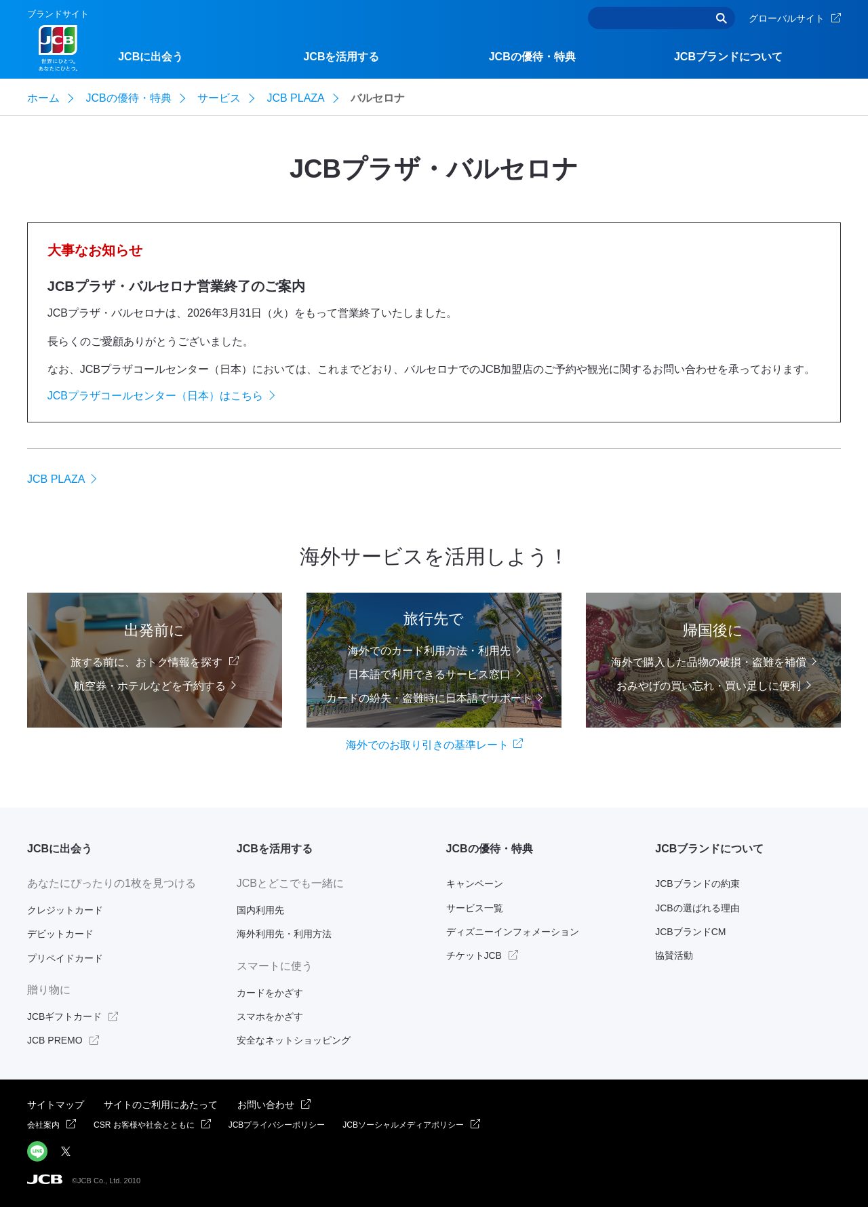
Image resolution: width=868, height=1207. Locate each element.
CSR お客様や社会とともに (144, 1125)
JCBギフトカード (64, 1016)
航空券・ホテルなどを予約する (150, 686)
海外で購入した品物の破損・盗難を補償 (708, 662)
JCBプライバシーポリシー (277, 1125)
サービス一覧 (474, 908)
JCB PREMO (55, 1040)
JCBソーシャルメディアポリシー (403, 1125)
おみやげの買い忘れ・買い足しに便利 (708, 686)
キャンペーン (474, 883)
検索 (721, 18)
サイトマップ (55, 1104)
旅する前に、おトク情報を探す (146, 662)
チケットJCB (474, 955)
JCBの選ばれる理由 (697, 908)
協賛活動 (674, 955)
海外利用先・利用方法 (284, 933)
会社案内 (43, 1125)
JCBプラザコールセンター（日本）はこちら (155, 395)
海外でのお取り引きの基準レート (427, 745)
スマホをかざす (270, 1016)
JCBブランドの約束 (697, 883)
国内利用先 (260, 910)
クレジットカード (65, 910)
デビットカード (60, 933)
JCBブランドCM (690, 931)
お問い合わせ (265, 1104)
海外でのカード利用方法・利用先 (429, 650)
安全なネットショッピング (294, 1040)
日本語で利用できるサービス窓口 (429, 673)
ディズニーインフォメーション (512, 931)
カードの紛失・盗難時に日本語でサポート (429, 698)
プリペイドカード (65, 958)
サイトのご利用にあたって (161, 1104)
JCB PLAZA (56, 479)
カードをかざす (270, 992)
